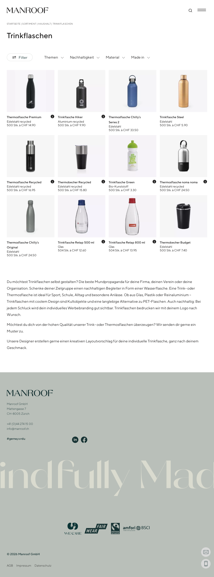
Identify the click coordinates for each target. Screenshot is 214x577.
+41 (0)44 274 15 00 (20, 424)
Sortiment (29, 23)
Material (116, 57)
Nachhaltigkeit (85, 57)
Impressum (23, 565)
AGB (10, 565)
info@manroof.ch (18, 428)
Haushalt (44, 23)
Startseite (13, 23)
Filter (19, 57)
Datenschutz (43, 565)
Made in (141, 57)
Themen (54, 57)
